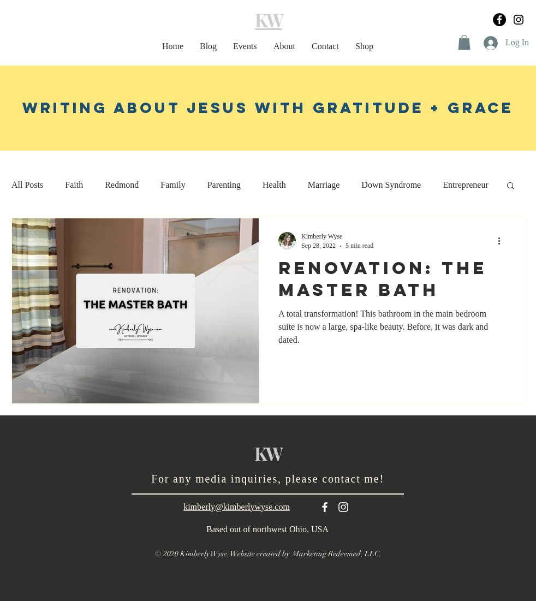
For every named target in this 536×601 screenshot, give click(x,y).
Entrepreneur (466, 184)
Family (172, 184)
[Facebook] (499, 19)
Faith (74, 184)
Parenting (224, 184)
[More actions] (502, 240)
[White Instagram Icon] (343, 507)
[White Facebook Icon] (324, 507)
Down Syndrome (391, 184)
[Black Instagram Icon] (518, 19)
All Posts (27, 184)
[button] (464, 42)
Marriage (324, 184)
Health (274, 184)
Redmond (122, 184)
